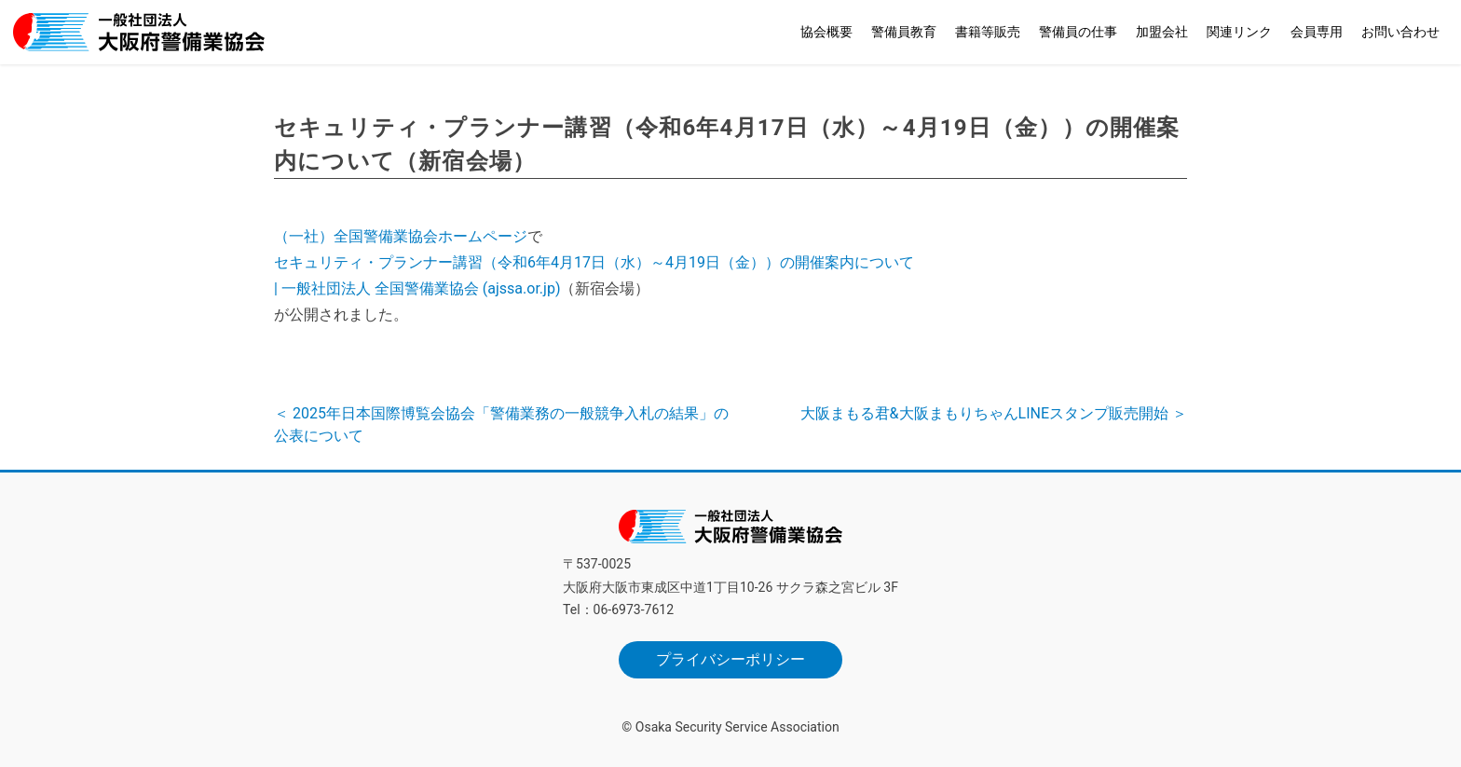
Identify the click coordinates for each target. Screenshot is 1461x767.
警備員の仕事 (1078, 31)
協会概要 (826, 31)
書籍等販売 (987, 31)
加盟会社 (1162, 31)
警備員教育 (903, 31)
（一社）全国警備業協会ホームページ (400, 236)
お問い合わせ (1400, 31)
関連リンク (1239, 31)
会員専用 (1316, 31)
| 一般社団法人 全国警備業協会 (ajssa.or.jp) (417, 288)
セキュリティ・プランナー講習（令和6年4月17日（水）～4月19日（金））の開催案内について (594, 262)
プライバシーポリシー (730, 659)
